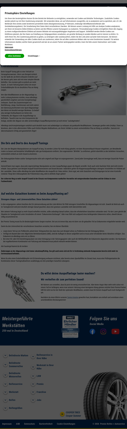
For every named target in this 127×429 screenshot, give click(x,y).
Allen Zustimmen (14, 56)
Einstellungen (34, 56)
